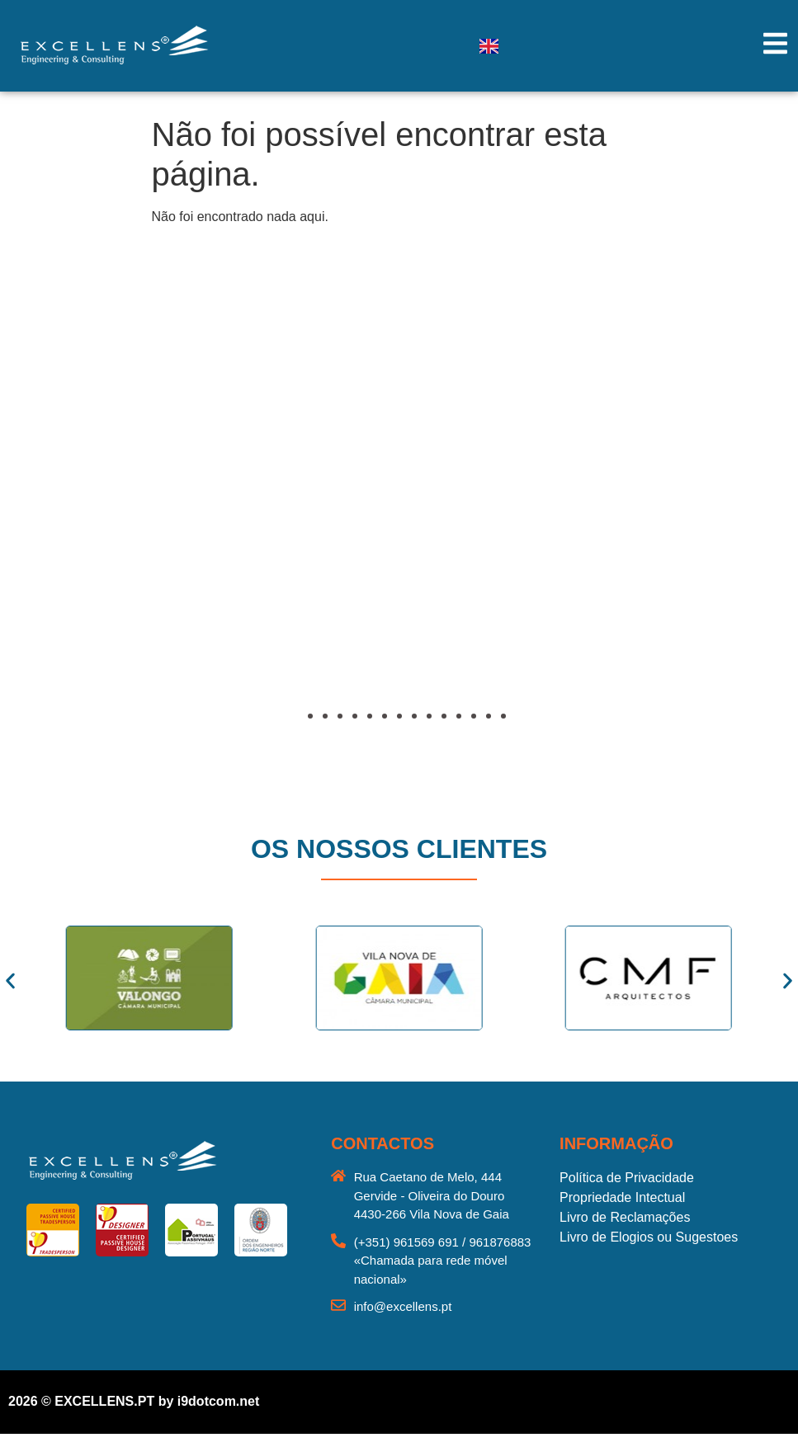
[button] (62, 524)
